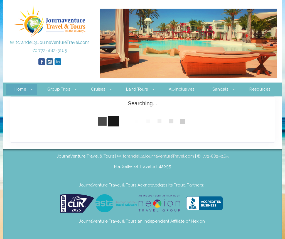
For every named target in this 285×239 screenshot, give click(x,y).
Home (20, 89)
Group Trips (58, 89)
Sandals (220, 89)
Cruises (98, 89)
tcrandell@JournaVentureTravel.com (52, 42)
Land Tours (137, 89)
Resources (259, 89)
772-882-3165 (52, 50)
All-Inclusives (181, 89)
